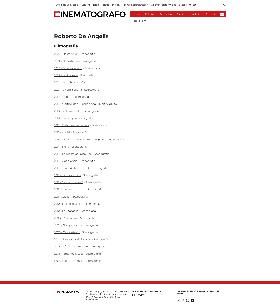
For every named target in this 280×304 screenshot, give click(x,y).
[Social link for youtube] (192, 300)
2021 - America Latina (68, 89)
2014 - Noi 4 (61, 146)
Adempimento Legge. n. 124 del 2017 (198, 292)
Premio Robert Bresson (135, 4)
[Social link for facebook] (183, 300)
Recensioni (166, 14)
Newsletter (195, 14)
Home (137, 14)
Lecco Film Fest (187, 4)
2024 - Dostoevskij (66, 54)
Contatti (138, 294)
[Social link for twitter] (178, 300)
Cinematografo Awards (163, 4)
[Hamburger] (222, 14)
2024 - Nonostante (66, 61)
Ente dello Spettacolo (67, 4)
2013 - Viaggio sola (66, 161)
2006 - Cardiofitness (67, 232)
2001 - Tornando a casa (68, 253)
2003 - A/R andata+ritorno (71, 246)
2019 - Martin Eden (66, 104)
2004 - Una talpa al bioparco (72, 239)
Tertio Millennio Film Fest (106, 4)
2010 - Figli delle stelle (68, 203)
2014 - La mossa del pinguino (73, 153)
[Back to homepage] (68, 292)
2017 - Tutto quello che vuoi (71, 125)
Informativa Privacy (146, 291)
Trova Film (140, 20)
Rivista (180, 14)
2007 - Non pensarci (67, 225)
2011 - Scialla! (62, 196)
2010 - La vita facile (66, 211)
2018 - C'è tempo (65, 118)
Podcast (210, 14)
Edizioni (85, 4)
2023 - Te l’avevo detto (68, 68)
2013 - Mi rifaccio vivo (67, 175)
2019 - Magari (62, 96)
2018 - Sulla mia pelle (67, 111)
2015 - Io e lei (62, 132)
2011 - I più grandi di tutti (70, 189)
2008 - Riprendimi (66, 218)
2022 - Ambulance (66, 75)
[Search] (224, 5)
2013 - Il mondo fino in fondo (72, 168)
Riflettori (150, 14)
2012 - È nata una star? (68, 182)
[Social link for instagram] (187, 300)
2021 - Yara (60, 82)
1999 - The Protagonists (69, 260)
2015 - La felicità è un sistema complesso (80, 139)
